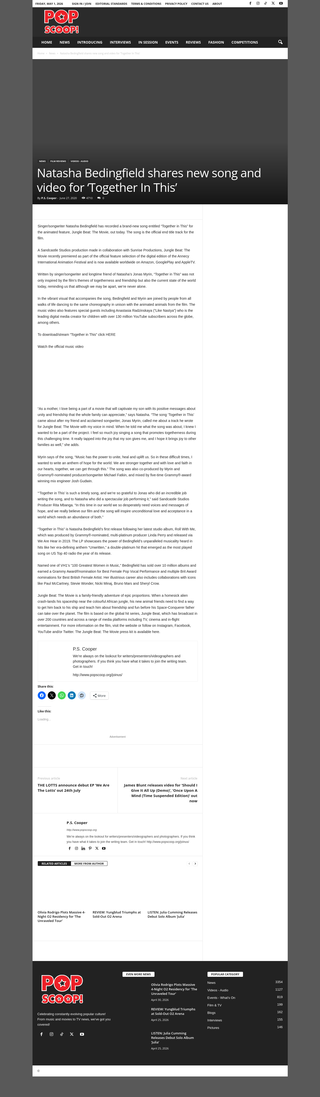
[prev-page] (189, 863)
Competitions (245, 42)
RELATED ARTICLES (54, 863)
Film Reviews (58, 161)
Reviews (193, 42)
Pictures (213, 1028)
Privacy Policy (176, 4)
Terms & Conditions (146, 4)
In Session (148, 42)
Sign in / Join (81, 4)
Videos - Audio (79, 161)
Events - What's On (222, 998)
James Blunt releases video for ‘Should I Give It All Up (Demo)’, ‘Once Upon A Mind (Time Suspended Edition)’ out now (161, 792)
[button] (280, 42)
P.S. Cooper (48, 198)
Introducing (89, 42)
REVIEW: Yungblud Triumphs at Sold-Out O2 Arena (117, 914)
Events (171, 42)
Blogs (212, 1013)
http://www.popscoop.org (82, 829)
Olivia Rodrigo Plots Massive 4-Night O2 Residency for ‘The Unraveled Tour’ (62, 916)
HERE (111, 335)
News (65, 42)
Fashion (216, 42)
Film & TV (215, 1005)
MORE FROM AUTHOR (89, 863)
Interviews (120, 42)
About (217, 4)
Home (47, 42)
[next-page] (195, 863)
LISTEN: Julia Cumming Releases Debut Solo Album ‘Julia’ (173, 914)
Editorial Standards (111, 4)
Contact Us (199, 4)
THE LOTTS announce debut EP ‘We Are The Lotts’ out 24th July (74, 787)
